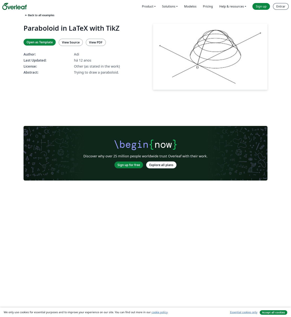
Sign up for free (128, 165)
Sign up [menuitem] (261, 6)
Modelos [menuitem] (190, 6)
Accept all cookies (273, 312)
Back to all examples (39, 15)
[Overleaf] (14, 6)
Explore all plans (161, 165)
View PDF (96, 42)
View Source (71, 42)
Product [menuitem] (147, 6)
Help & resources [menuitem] (231, 6)
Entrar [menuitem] (280, 6)
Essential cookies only (243, 312)
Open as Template (40, 42)
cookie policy (159, 312)
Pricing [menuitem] (208, 6)
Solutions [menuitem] (168, 6)
